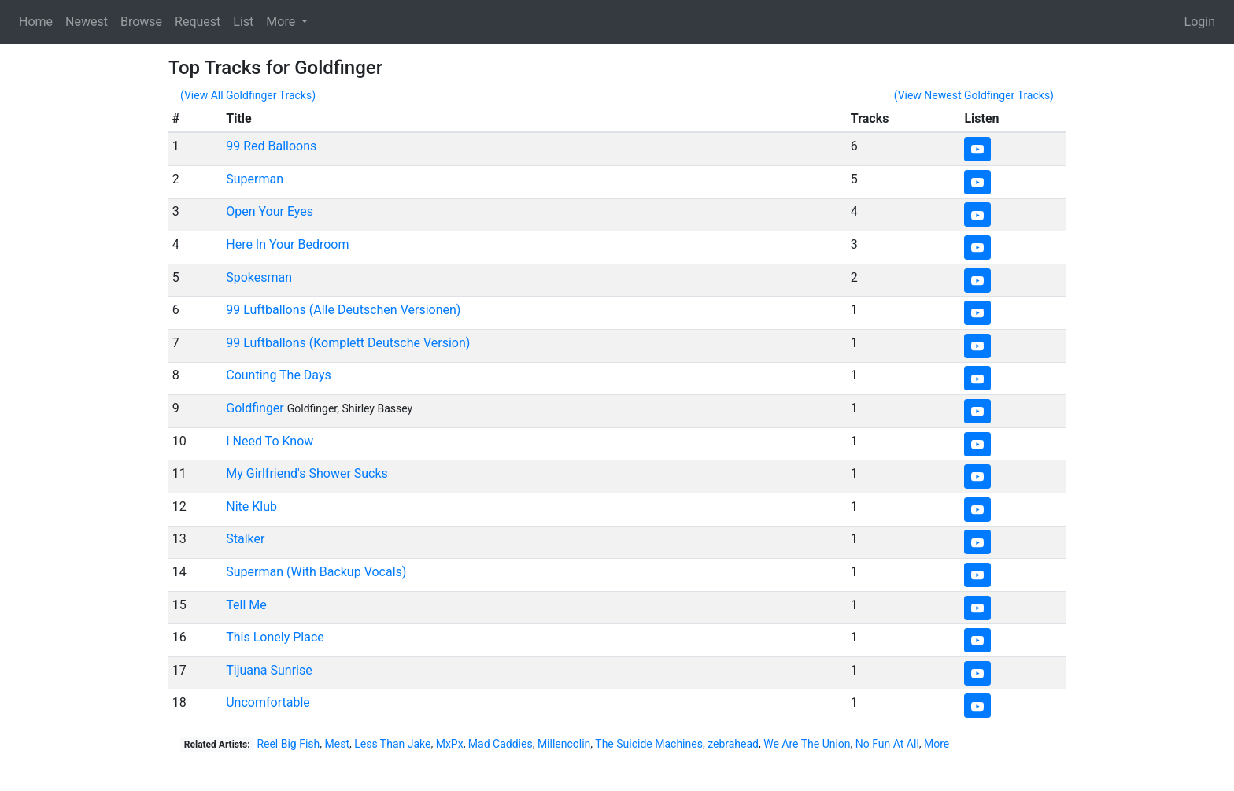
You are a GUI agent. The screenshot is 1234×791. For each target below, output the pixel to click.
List (243, 21)
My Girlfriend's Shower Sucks (307, 473)
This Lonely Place (275, 637)
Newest (86, 21)
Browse (141, 21)
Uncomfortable (268, 702)
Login (1199, 21)
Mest (337, 743)
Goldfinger (255, 408)
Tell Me (246, 604)
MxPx (450, 743)
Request (197, 21)
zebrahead (733, 743)
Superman (254, 179)
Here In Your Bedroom (287, 244)
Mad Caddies (500, 743)
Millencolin (564, 743)
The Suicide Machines (649, 743)
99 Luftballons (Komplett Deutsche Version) (348, 342)
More (936, 743)
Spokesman (259, 277)
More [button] (282, 21)
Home (36, 21)
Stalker (245, 538)
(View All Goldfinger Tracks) (248, 95)
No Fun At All (887, 743)
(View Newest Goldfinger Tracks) (974, 95)
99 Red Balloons (271, 146)
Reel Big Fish (288, 743)
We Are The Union (806, 743)
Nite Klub (251, 506)
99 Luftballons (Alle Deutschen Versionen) (343, 309)
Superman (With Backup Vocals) (316, 571)
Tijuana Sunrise (269, 670)
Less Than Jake (392, 743)
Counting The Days (278, 375)
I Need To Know (269, 441)
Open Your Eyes (269, 211)
